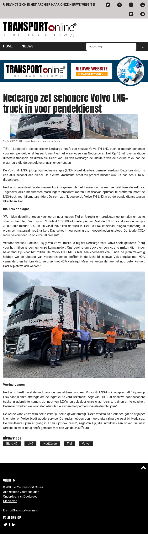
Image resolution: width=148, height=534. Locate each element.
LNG (30, 443)
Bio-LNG (12, 443)
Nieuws (27, 46)
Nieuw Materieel (32, 141)
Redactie (56, 141)
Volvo (86, 443)
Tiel (69, 443)
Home (7, 46)
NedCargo (50, 443)
